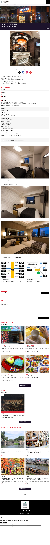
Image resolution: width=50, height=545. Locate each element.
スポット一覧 (6, 4)
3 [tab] (26, 67)
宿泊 (48, 28)
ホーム (2, 4)
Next (39, 64)
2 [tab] (25, 67)
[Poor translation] (5, 523)
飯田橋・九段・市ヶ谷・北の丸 (9, 24)
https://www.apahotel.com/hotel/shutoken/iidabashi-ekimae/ (12, 140)
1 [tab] (23, 67)
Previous (36, 64)
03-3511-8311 (3, 98)
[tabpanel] (25, 48)
